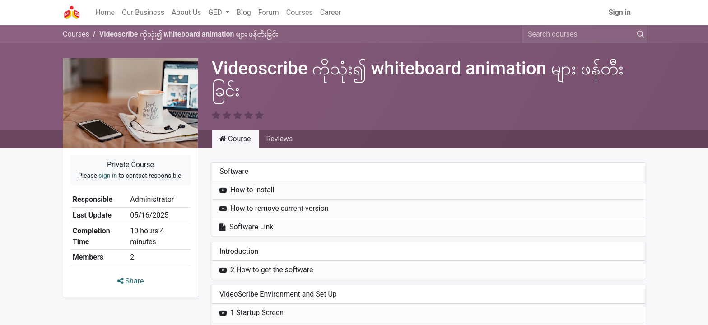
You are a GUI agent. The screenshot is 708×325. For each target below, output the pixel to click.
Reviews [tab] (279, 139)
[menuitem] (105, 13)
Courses (76, 34)
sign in (107, 175)
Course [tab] (235, 139)
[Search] (639, 34)
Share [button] (130, 281)
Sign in (620, 12)
